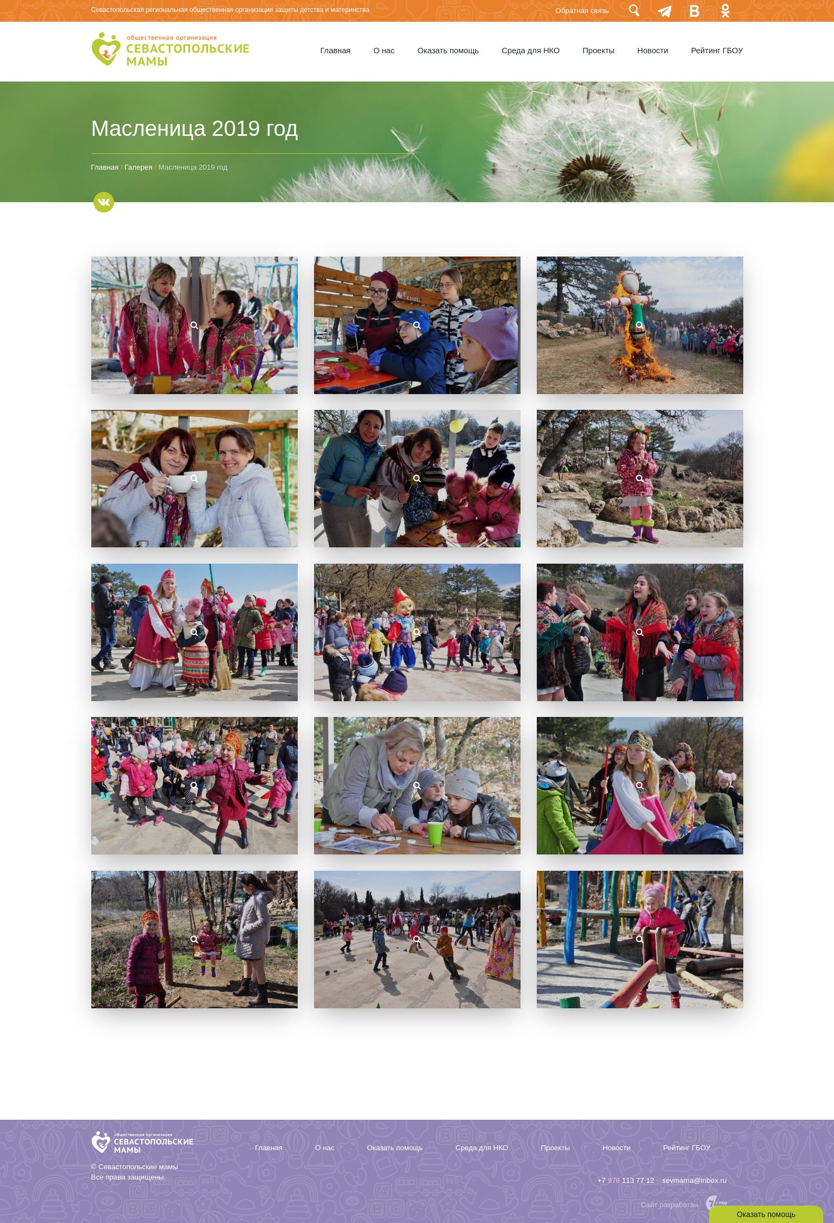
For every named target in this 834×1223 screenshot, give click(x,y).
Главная (336, 50)
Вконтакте (694, 10)
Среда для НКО (530, 50)
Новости (652, 50)
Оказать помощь (448, 50)
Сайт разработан (669, 1205)
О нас (383, 50)
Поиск (634, 10)
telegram (664, 10)
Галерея (138, 167)
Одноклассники (725, 10)
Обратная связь (582, 11)
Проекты (598, 50)
